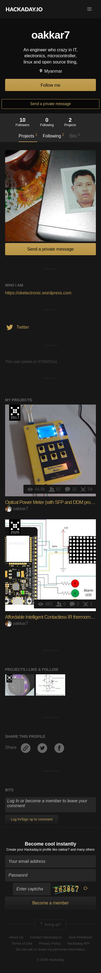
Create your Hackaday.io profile (28, 849)
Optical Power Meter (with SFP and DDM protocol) (53, 502)
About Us (16, 937)
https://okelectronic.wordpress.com (38, 293)
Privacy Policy (50, 943)
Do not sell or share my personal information (50, 949)
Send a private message (50, 104)
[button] (89, 9)
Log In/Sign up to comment (32, 819)
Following (53, 135)
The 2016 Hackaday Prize (9, 678)
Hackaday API (78, 943)
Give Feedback (80, 937)
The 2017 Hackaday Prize (14, 413)
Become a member (50, 903)
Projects (28, 135)
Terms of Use (22, 943)
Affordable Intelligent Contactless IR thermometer (51, 617)
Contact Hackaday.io (46, 937)
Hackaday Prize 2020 (14, 527)
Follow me (50, 85)
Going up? (50, 925)
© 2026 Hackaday (51, 960)
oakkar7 (16, 508)
